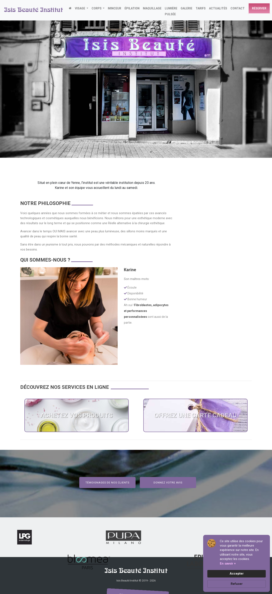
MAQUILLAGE (152, 8)
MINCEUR (114, 8)
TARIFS (201, 8)
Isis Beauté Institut (33, 10)
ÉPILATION (132, 8)
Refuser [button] (237, 584)
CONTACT (237, 8)
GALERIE (186, 8)
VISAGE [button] (80, 8)
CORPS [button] (97, 8)
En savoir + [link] (228, 563)
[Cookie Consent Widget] (236, 563)
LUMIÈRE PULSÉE (171, 11)
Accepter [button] (237, 573)
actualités (218, 8)
